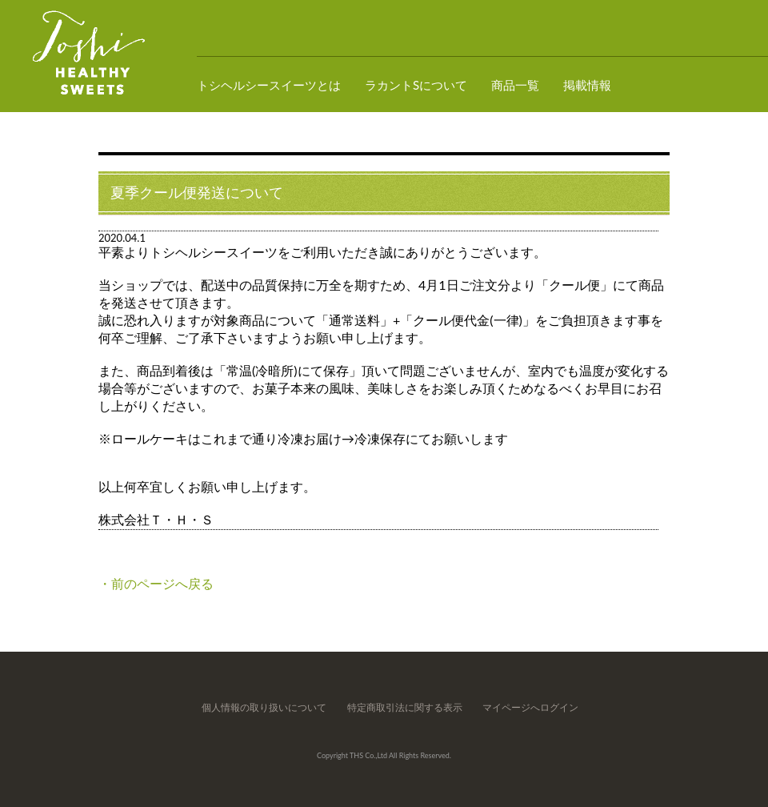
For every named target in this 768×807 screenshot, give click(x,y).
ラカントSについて (416, 85)
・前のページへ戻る (156, 583)
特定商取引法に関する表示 (404, 707)
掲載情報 (587, 85)
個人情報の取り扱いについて (264, 707)
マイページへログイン (530, 707)
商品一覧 (515, 85)
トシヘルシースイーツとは (269, 85)
